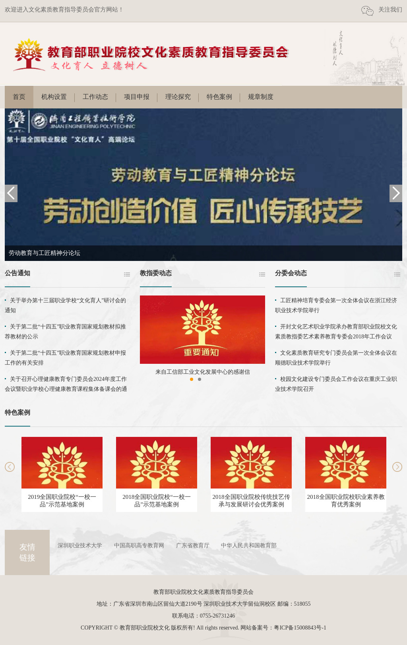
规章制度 (260, 96)
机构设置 (54, 96)
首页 (19, 96)
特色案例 (219, 96)
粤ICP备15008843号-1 (300, 628)
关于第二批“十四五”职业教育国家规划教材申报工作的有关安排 (65, 358)
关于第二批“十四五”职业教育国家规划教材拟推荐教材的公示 (65, 332)
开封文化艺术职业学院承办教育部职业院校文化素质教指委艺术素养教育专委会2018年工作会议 (336, 332)
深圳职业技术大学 (80, 545)
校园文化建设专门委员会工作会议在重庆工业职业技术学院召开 (336, 384)
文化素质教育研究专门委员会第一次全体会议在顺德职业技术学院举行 (336, 358)
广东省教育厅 (192, 545)
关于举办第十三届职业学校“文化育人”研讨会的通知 (65, 305)
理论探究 (178, 96)
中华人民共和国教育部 (249, 545)
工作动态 (95, 96)
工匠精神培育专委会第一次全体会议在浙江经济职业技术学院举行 (336, 305)
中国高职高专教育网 (139, 545)
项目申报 (136, 96)
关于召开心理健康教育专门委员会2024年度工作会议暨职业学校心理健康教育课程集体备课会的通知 (66, 389)
